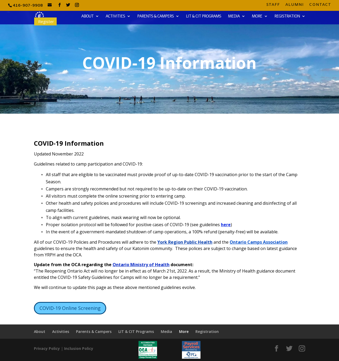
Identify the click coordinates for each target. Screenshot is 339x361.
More (257, 16)
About (87, 16)
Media (234, 16)
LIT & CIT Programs (203, 16)
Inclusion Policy (78, 348)
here (226, 225)
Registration (287, 16)
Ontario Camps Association (259, 242)
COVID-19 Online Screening (70, 308)
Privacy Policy (47, 348)
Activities (115, 16)
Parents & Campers (155, 16)
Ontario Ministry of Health (141, 265)
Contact (320, 5)
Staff (273, 5)
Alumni (294, 5)
